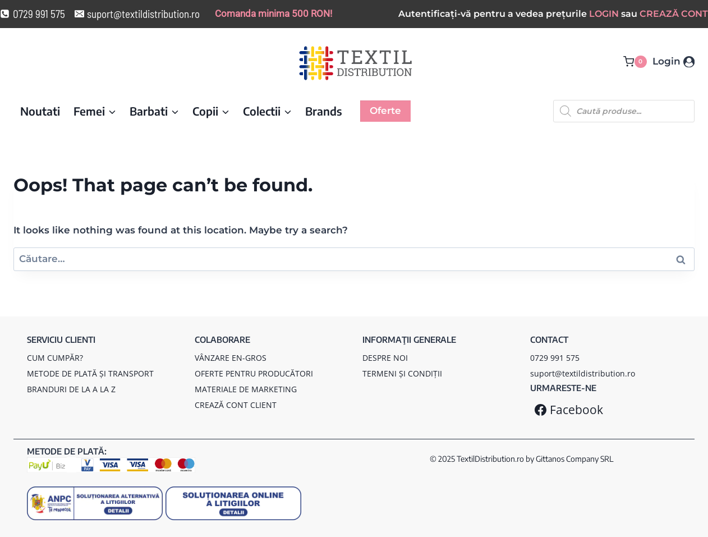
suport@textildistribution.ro (582, 373)
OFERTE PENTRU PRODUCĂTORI (254, 373)
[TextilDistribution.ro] (356, 63)
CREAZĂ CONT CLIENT (236, 405)
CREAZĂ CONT (674, 13)
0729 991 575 (555, 357)
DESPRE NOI (385, 357)
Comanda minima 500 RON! (273, 13)
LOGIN (604, 13)
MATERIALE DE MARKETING (246, 389)
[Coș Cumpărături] (635, 62)
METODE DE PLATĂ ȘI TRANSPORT (90, 373)
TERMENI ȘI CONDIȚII (402, 373)
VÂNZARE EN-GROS (230, 357)
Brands (323, 111)
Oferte (385, 110)
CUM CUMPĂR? (55, 357)
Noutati (40, 111)
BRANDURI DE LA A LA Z (71, 389)
